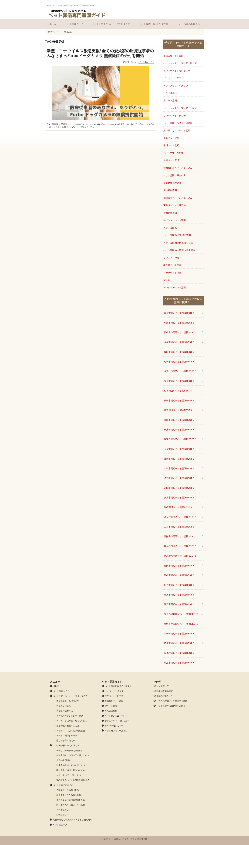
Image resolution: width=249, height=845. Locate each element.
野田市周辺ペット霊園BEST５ (179, 565)
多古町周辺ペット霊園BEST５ (179, 478)
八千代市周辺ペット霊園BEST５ (180, 371)
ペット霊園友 (170, 227)
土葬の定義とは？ (164, 696)
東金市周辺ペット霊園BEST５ (179, 381)
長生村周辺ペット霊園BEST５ (179, 653)
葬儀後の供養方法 (64, 711)
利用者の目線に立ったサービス (70, 765)
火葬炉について (63, 810)
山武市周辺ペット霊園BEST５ (179, 468)
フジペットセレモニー (115, 696)
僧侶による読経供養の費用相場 (70, 800)
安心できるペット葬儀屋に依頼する (72, 780)
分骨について (62, 815)
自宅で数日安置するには (67, 726)
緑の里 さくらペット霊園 (176, 130)
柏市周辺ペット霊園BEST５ (178, 390)
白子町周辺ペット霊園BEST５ (179, 633)
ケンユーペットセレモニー (176, 70)
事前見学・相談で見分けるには (70, 770)
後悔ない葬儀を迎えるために (69, 750)
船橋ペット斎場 (171, 160)
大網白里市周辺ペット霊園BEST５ (181, 624)
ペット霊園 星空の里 (174, 175)
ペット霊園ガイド (74, 24)
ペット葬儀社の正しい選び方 (153, 24)
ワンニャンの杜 (171, 257)
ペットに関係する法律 (66, 735)
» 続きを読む (100, 87)
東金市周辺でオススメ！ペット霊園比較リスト (74, 819)
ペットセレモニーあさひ (116, 730)
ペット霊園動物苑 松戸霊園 (177, 235)
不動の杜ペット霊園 (173, 55)
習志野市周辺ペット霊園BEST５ (180, 555)
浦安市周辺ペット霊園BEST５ (179, 604)
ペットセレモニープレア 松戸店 (180, 63)
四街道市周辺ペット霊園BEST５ (180, 332)
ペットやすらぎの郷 (173, 153)
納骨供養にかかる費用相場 (68, 795)
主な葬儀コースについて (67, 701)
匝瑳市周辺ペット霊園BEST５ (179, 449)
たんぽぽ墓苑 (170, 93)
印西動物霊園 (170, 212)
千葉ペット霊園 (171, 138)
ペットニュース (60, 825)
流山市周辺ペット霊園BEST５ (179, 575)
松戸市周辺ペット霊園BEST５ (179, 585)
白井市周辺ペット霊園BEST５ (179, 526)
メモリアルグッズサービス (68, 775)
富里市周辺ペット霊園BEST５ (179, 497)
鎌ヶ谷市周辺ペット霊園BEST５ (180, 546)
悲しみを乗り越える (65, 740)
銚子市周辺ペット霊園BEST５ (179, 400)
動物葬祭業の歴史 (164, 691)
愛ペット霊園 (170, 100)
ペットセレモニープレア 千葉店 (180, 108)
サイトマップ (162, 686)
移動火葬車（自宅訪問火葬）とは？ (72, 755)
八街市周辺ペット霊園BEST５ (179, 342)
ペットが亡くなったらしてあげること (111, 24)
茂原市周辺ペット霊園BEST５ (179, 643)
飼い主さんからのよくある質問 (70, 805)
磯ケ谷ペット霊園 (172, 265)
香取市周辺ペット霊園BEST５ (179, 420)
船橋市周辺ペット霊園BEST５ (179, 361)
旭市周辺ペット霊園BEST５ (178, 410)
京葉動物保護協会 (172, 183)
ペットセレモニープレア (116, 716)
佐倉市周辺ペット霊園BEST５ (179, 313)
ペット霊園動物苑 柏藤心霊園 (178, 242)
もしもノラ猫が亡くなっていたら (71, 721)
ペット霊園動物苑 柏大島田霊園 (179, 250)
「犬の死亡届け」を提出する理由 (171, 701)
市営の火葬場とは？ (65, 760)
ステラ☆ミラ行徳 (172, 272)
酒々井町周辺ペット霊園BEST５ (180, 517)
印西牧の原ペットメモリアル (177, 168)
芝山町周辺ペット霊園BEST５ (179, 488)
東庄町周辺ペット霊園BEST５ (179, 429)
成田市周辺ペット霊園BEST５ (179, 352)
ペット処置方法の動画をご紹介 (170, 706)
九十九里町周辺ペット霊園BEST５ (181, 614)
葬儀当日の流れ (63, 706)
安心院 (166, 280)
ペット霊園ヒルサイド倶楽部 (177, 123)
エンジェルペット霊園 (174, 287)
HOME (56, 686)
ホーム (52, 24)
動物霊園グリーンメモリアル (177, 198)
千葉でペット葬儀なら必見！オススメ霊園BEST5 (124, 839)
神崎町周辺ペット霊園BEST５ (179, 459)
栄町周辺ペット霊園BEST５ (178, 507)
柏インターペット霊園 (174, 220)
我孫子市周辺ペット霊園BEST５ (180, 536)
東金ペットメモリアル (174, 205)
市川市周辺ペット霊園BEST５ (179, 594)
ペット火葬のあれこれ (188, 24)
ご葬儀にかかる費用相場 (67, 790)
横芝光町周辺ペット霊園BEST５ (180, 439)
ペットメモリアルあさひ (175, 85)
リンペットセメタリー (174, 115)
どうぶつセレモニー (173, 78)
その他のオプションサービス (69, 716)
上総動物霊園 (170, 190)
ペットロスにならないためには (70, 730)
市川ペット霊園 (171, 145)
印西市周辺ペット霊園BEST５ (179, 322)
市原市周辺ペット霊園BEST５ (179, 662)
